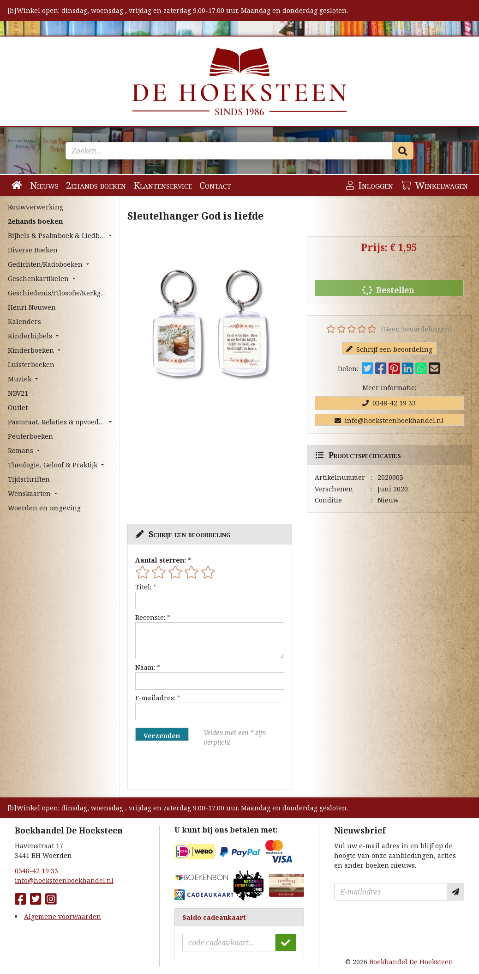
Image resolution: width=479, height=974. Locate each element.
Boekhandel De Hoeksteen (411, 961)
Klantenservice (162, 185)
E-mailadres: (155, 697)
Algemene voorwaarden (62, 916)
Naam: (145, 667)
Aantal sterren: (160, 560)
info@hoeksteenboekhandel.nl (389, 420)
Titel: (143, 586)
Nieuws (44, 185)
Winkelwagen (434, 185)
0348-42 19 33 (389, 402)
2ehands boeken (96, 185)
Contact (215, 185)
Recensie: (150, 617)
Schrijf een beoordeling (389, 349)
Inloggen (369, 185)
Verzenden (162, 735)
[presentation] (194, 768)
